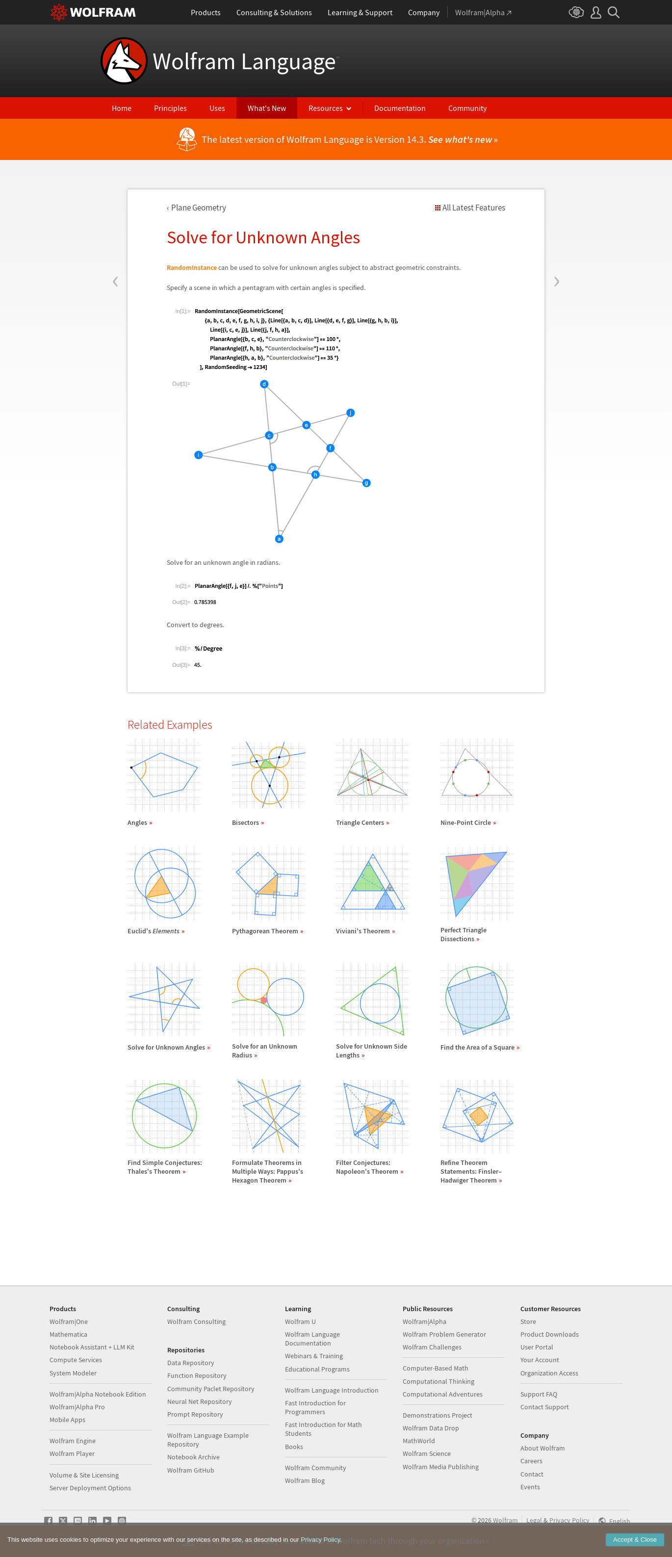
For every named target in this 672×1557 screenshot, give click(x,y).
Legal (534, 1520)
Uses (217, 108)
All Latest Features (473, 207)
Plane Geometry (198, 207)
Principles (170, 108)
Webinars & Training (314, 1355)
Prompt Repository (195, 1414)
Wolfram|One (69, 1321)
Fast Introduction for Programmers (315, 1407)
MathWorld (419, 1440)
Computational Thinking (438, 1381)
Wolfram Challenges (432, 1347)
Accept (635, 1540)
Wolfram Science (427, 1453)
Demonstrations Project (437, 1415)
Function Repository (197, 1375)
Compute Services (76, 1359)
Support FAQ (538, 1394)
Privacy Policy (569, 1520)
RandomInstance (192, 267)
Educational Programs (317, 1369)
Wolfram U (300, 1321)
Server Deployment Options (90, 1487)
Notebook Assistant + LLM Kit (92, 1347)
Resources (326, 108)
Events (530, 1486)
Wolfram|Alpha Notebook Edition (98, 1394)
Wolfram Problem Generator (444, 1334)
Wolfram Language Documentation (312, 1338)
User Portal (536, 1347)
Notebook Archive (193, 1456)
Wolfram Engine (73, 1440)
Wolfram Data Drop (431, 1428)
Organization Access (549, 1373)
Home (121, 108)
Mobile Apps (67, 1419)
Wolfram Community (315, 1467)
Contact (531, 1474)
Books (294, 1446)
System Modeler (73, 1373)
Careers (531, 1460)
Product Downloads (549, 1334)
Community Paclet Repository (211, 1388)
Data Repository (190, 1362)
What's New (267, 108)
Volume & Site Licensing (84, 1475)
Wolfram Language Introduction (332, 1390)
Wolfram (505, 1520)
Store (528, 1321)
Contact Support (544, 1406)
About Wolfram (542, 1448)
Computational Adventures (443, 1394)
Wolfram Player (72, 1453)
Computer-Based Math (435, 1368)
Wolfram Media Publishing (441, 1466)
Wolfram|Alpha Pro (77, 1406)
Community (467, 108)
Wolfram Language (246, 61)
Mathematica (68, 1334)
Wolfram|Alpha (424, 1321)
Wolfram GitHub (190, 1470)
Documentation (400, 108)
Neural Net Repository (199, 1401)
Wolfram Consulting (196, 1321)
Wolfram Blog (305, 1480)
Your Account (539, 1359)
